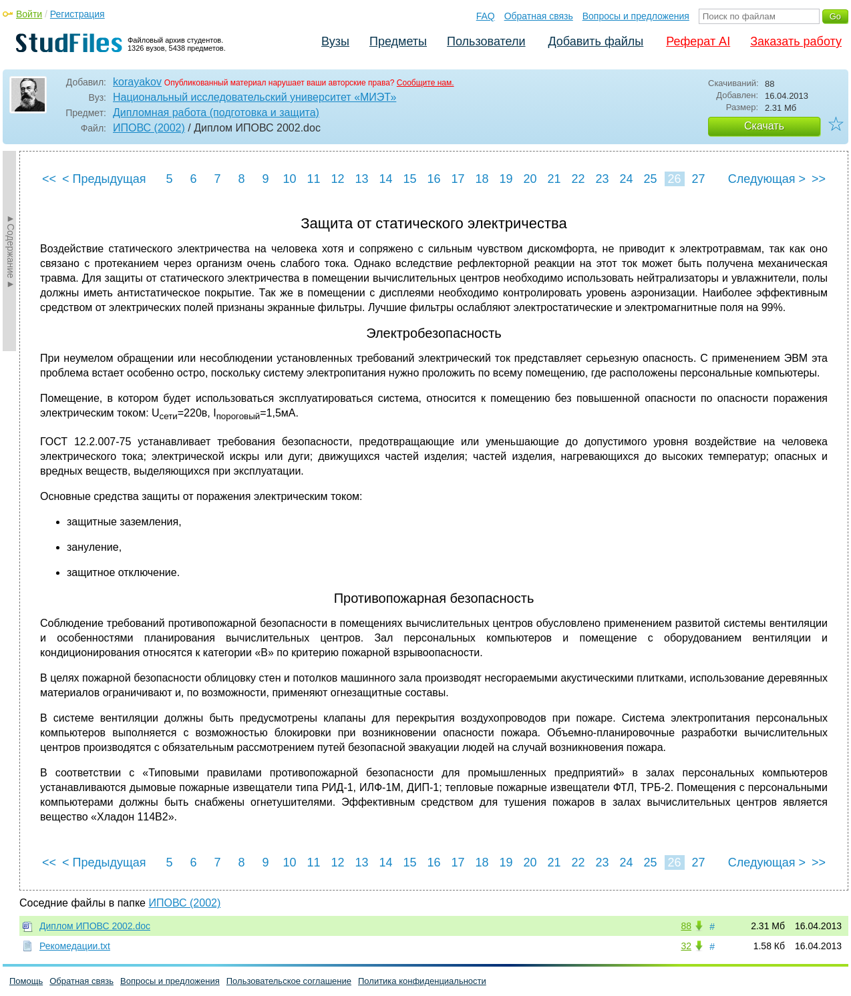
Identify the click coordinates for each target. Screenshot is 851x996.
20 (529, 179)
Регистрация (77, 14)
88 (686, 926)
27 (698, 179)
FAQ (485, 16)
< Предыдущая (104, 179)
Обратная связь (538, 16)
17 (457, 179)
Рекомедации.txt (74, 946)
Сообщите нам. (425, 83)
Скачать (764, 126)
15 (409, 179)
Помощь (26, 981)
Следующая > (767, 179)
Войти (29, 14)
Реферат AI (698, 41)
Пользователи (486, 41)
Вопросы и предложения (635, 16)
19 (505, 179)
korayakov (137, 81)
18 (481, 179)
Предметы (398, 41)
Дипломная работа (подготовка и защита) (216, 112)
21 (553, 179)
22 (577, 179)
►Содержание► (10, 251)
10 (289, 179)
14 (385, 179)
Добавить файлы (595, 41)
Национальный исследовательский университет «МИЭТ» (254, 97)
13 (361, 179)
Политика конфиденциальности (422, 981)
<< (49, 179)
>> (819, 179)
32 (686, 946)
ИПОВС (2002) (149, 128)
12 (337, 179)
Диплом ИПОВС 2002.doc (94, 926)
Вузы (335, 41)
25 (650, 179)
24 (626, 179)
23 (602, 179)
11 (313, 179)
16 (433, 179)
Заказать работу (796, 41)
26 (674, 179)
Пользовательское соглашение (288, 981)
